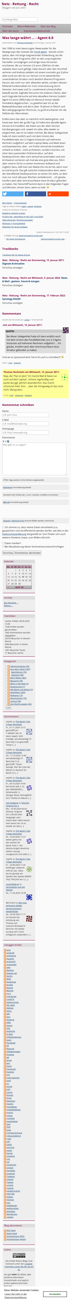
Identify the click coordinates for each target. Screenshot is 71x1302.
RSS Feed (11, 1227)
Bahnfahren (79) (19, 668)
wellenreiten (13, 1205)
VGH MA (10, 1190)
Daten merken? (13, 539)
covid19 (10, 996)
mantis (10, 1100)
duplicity (11, 1027)
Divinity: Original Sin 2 (17, 801)
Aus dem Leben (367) (20, 665)
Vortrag (10, 1196)
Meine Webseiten (26, 26)
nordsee (11, 1115)
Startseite (7, 26)
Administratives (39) (19, 663)
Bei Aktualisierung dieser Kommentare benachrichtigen (34, 543)
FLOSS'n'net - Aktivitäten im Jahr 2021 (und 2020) (22, 216)
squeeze (11, 1152)
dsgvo (9, 1022)
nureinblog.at (12, 880)
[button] (13, 193)
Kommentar (8, 437)
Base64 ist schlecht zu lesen (13, 213)
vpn (8, 1199)
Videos (10, 1193)
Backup (10, 966)
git (8, 1054)
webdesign (12, 1202)
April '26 (19, 583)
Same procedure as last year (31, 235)
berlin (9, 972)
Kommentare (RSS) (15, 1233)
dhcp (9, 1007)
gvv (8, 1059)
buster (10, 981)
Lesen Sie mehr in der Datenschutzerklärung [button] (16, 1296)
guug (9, 1056)
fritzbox (10, 1051)
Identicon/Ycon (17, 517)
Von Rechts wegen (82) (21, 700)
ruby (9, 1135)
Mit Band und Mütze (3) (21, 686)
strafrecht (11, 1161)
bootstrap (11, 978)
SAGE (9, 1141)
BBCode (6, 498)
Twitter (10, 1179)
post (9, 1126)
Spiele (10, 1149)
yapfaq (10, 1213)
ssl (8, 1158)
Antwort (17, 363)
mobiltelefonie (14, 1106)
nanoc (10, 1112)
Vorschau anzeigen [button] (12, 267)
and (9, 946)
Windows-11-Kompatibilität (13, 223)
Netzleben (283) (17, 689)
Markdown (7, 484)
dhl (8, 1010)
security (10, 1144)
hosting (10, 1068)
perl (9, 1120)
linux (9, 1094)
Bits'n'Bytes (7, 203)
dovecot (10, 1016)
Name (5, 411)
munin (10, 1109)
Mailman (11, 1097)
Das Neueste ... (11, 599)
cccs (9, 990)
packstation (12, 1118)
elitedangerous (14, 1033)
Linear (27, 319)
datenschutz (13, 999)
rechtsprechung (14, 1129)
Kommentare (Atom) (16, 1235)
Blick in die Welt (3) (19, 680)
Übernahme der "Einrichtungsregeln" (17, 220)
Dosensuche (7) (17, 683)
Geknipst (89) (17, 671)
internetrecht (13, 1074)
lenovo (10, 1091)
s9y (8, 1138)
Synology (11, 1167)
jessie (9, 1083)
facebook (11, 1039)
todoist (10, 1176)
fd (8, 1042)
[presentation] (23, 509)
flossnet (10, 1045)
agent (24, 206)
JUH (8, 1086)
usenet (30, 206)
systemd (11, 1170)
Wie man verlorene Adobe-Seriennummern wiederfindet (16, 903)
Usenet (10, 1184)
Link (10, 363)
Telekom (11, 1173)
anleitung (11, 952)
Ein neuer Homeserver (15, 239)
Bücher (10, 987)
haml (9, 1062)
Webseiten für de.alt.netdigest (15, 227)
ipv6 (9, 1077)
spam (9, 1147)
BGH (9, 975)
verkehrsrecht (13, 1187)
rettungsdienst (14, 1132)
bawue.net (12, 969)
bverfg (10, 984)
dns (8, 1013)
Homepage (8, 428)
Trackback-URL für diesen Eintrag (16, 255)
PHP (9, 1123)
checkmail (11, 993)
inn (8, 1071)
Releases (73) (16, 692)
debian (10, 1004)
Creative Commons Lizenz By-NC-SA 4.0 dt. (19, 1263)
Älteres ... (8, 602)
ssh (8, 1155)
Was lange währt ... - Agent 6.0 (27, 37)
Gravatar (7, 517)
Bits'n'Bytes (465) (18, 674)
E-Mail (5, 419)
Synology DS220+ (11, 299)
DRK (9, 1019)
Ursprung (19, 395)
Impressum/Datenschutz (37, 30)
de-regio (11, 1001)
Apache (10, 955)
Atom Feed (12, 1230)
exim (9, 1036)
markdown (12, 1103)
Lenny (9, 1089)
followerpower (13, 1048)
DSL (8, 1025)
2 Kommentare (20, 203)
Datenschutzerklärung (14, 530)
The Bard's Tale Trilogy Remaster (18, 719)
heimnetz (11, 1065)
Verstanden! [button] (55, 1294)
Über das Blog (48, 26)
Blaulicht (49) (16, 677)
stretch (10, 1164)
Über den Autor (10, 30)
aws (9, 964)
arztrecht (11, 958)
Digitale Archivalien (13, 263)
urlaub (10, 1181)
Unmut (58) (15, 697)
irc (8, 1080)
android (10, 949)
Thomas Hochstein (25, 42)
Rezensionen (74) (18, 694)
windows (37, 206)
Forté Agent (40, 51)
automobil (11, 961)
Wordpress (12, 1210)
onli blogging (12, 799)
